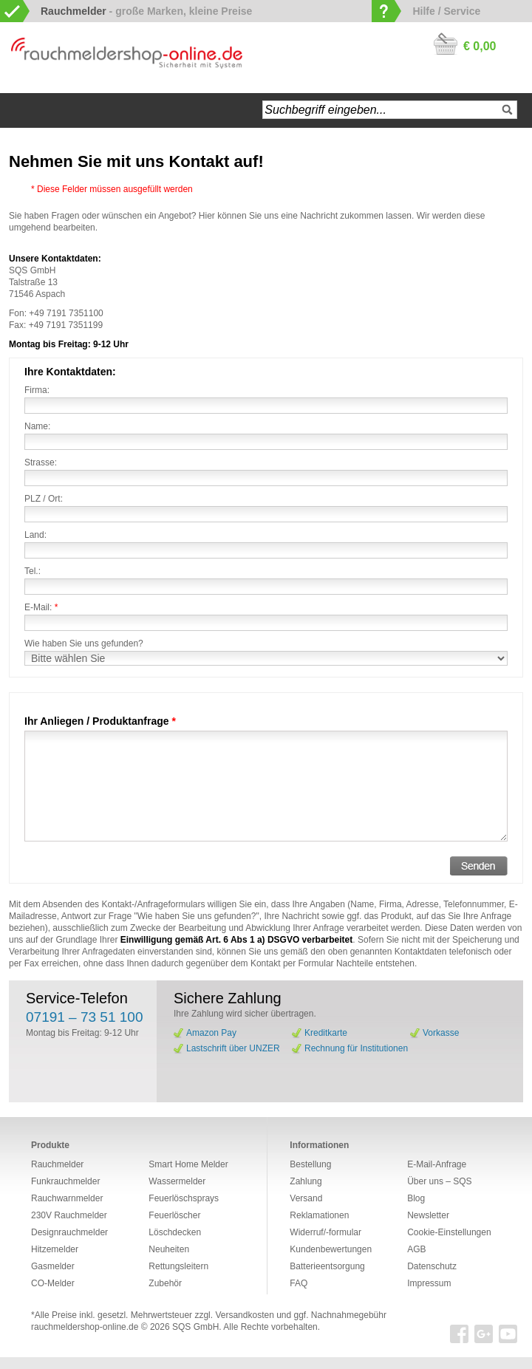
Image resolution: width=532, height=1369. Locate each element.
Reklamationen (319, 1215)
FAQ (298, 1283)
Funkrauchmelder (65, 1181)
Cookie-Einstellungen (449, 1232)
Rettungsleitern (178, 1266)
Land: (35, 535)
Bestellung (310, 1164)
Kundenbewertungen (331, 1249)
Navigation (66, 110)
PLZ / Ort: (43, 499)
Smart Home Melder (188, 1164)
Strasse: (40, 462)
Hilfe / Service (446, 11)
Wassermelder (177, 1181)
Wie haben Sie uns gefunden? (83, 643)
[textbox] (389, 109)
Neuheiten (169, 1249)
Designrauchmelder (69, 1232)
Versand (306, 1198)
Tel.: (32, 571)
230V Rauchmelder (69, 1215)
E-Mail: (41, 607)
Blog (416, 1198)
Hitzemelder (54, 1249)
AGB (416, 1249)
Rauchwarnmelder (67, 1198)
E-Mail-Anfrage (436, 1164)
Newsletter (428, 1215)
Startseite (26, 110)
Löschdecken (175, 1232)
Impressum (429, 1283)
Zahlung (305, 1181)
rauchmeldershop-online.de (84, 1327)
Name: (37, 426)
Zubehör (165, 1283)
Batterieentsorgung (327, 1266)
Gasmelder (53, 1266)
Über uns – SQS (439, 1181)
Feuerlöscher (174, 1215)
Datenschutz (432, 1266)
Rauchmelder (57, 1164)
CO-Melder (53, 1283)
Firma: (37, 390)
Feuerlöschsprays (184, 1198)
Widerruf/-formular (325, 1232)
